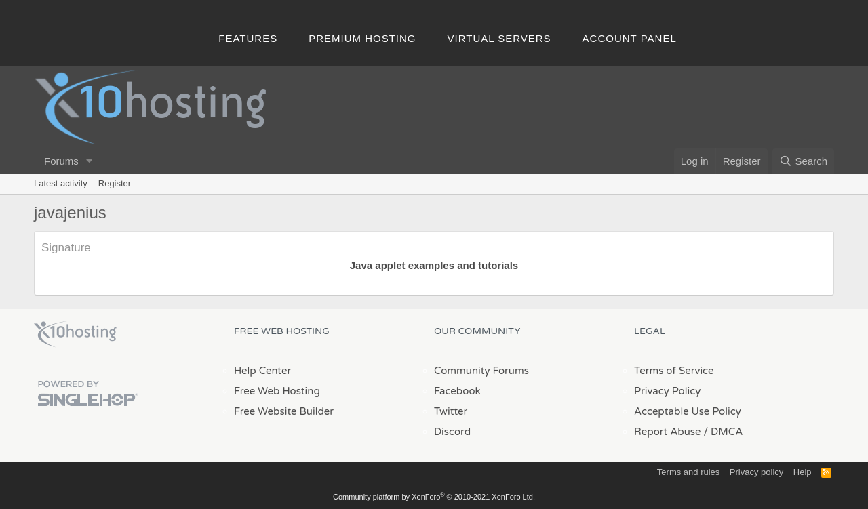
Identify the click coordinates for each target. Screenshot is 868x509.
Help (802, 472)
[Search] (803, 161)
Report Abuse (667, 432)
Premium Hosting (362, 38)
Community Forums (481, 371)
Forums (61, 161)
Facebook (457, 391)
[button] (89, 161)
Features (247, 38)
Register (114, 183)
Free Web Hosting (277, 391)
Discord (452, 432)
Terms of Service (674, 371)
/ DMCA (723, 432)
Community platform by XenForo (434, 497)
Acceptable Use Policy (687, 411)
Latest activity (60, 183)
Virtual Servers (499, 38)
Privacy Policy (667, 391)
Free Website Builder (284, 411)
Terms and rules (688, 472)
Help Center (262, 371)
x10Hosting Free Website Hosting (75, 334)
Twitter (450, 411)
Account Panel (630, 38)
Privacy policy (756, 472)
